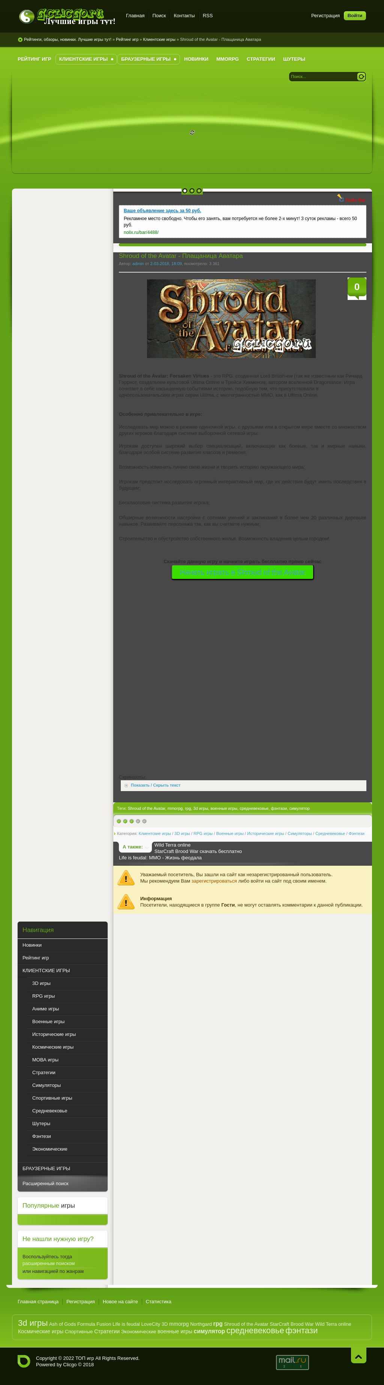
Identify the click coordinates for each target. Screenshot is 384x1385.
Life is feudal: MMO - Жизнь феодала (160, 857)
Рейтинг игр (127, 39)
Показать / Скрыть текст (155, 785)
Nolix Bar (356, 200)
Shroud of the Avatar (146, 808)
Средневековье (330, 833)
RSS (208, 15)
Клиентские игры (159, 39)
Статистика (158, 1301)
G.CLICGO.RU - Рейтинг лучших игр (67, 17)
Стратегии (107, 1331)
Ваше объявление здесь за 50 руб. (162, 210)
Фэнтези (356, 833)
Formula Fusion (94, 1324)
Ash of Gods (62, 1324)
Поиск (159, 15)
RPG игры (203, 833)
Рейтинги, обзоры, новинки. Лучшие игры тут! (67, 39)
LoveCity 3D (154, 1324)
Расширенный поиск (45, 1183)
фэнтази (279, 808)
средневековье (254, 808)
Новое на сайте (120, 1301)
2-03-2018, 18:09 (166, 263)
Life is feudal (126, 1324)
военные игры (223, 808)
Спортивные (79, 1331)
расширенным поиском (48, 1263)
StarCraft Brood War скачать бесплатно (198, 851)
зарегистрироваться (214, 881)
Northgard (201, 1324)
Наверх (358, 1355)
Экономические (138, 1331)
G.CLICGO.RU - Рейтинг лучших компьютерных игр (24, 1361)
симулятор (299, 808)
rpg (188, 808)
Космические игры (40, 1331)
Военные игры (229, 833)
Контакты (184, 15)
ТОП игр (84, 1358)
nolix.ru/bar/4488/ (141, 232)
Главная (135, 15)
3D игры (182, 833)
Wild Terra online (172, 845)
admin (138, 263)
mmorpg (175, 808)
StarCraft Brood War (292, 1324)
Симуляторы (300, 833)
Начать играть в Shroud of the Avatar (243, 572)
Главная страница (38, 1301)
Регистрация (325, 15)
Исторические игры (265, 833)
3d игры (200, 808)
